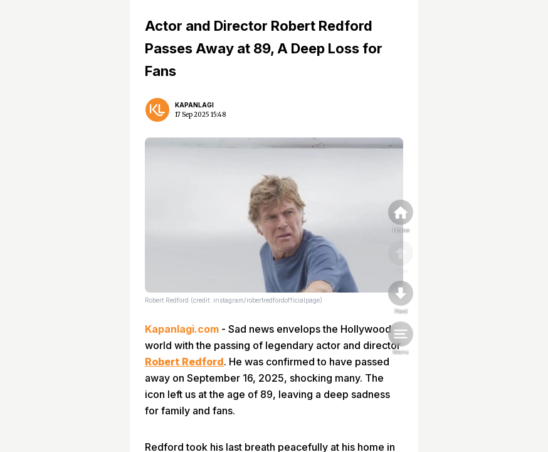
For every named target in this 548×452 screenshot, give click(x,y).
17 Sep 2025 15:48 (200, 114)
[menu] (400, 339)
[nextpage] (400, 298)
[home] (400, 217)
